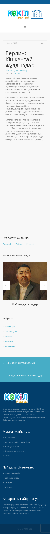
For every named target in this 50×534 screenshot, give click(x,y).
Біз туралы (10, 437)
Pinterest (30, 244)
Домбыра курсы (12, 478)
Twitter (19, 244)
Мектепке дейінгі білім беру (17, 442)
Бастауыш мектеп (13, 446)
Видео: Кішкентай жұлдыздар (26, 375)
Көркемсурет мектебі (14, 451)
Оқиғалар (23, 70)
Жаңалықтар (12, 70)
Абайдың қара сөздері (25, 304)
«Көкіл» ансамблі (12, 473)
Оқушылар (10, 346)
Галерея (8, 482)
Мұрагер (9, 487)
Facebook (7, 244)
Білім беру (10, 326)
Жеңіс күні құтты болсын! (21, 362)
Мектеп (8, 336)
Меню (7, 455)
